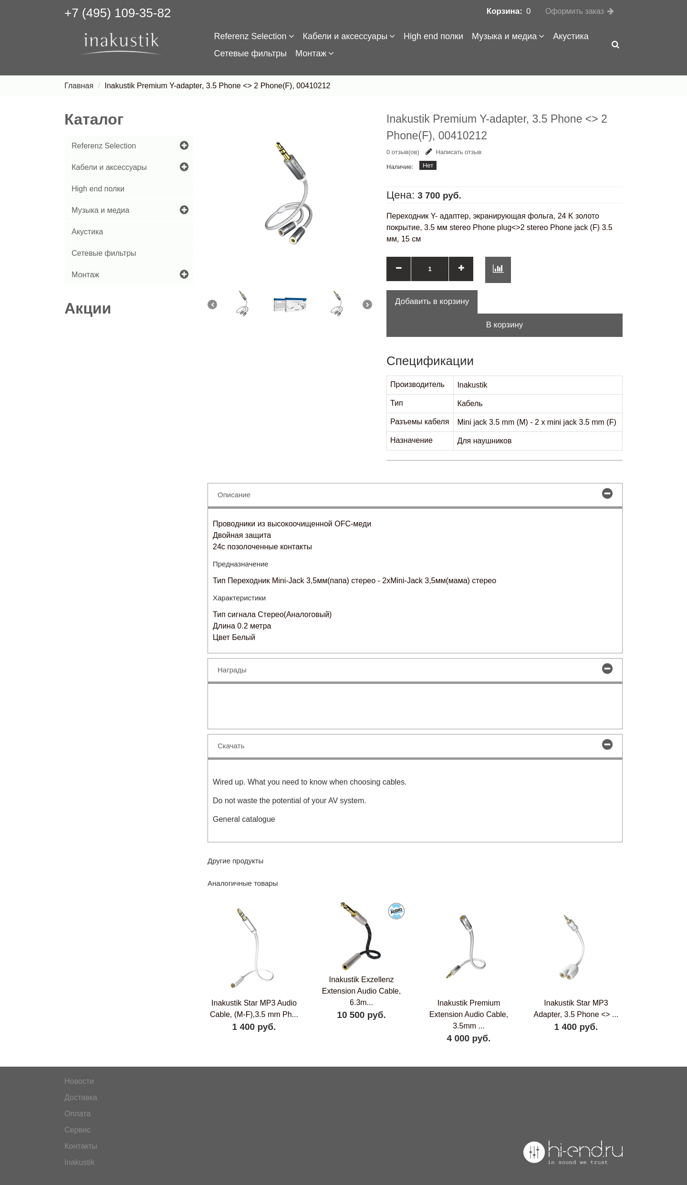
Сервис (77, 1130)
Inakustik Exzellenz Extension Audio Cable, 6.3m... (361, 991)
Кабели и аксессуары (349, 36)
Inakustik (79, 1162)
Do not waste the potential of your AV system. (289, 801)
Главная (79, 86)
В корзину (504, 324)
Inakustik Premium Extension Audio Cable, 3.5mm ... (468, 1014)
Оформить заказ (574, 11)
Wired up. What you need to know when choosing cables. (309, 782)
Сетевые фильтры (250, 53)
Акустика (570, 36)
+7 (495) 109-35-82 (117, 13)
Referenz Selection (254, 36)
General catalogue (244, 819)
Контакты (80, 1146)
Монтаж (314, 53)
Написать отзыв (453, 152)
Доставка (80, 1097)
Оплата (77, 1114)
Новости (79, 1081)
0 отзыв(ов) (402, 152)
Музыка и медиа (508, 36)
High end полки (433, 36)
